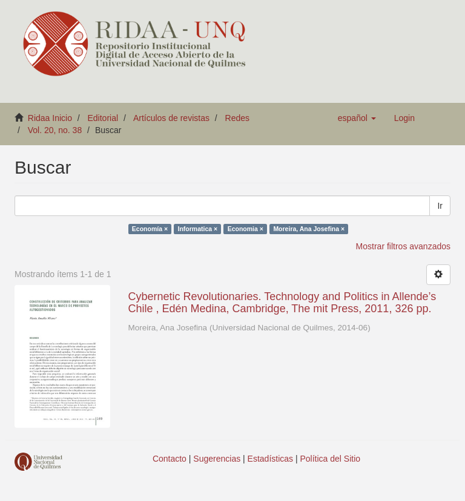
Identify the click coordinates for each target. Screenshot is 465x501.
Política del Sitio (330, 458)
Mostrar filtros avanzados (403, 246)
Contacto (169, 458)
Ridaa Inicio (50, 118)
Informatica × (198, 228)
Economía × (150, 228)
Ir (440, 206)
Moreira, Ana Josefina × (309, 228)
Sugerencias (216, 458)
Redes (237, 118)
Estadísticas (270, 458)
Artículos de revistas (171, 118)
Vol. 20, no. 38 (55, 130)
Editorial (103, 118)
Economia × (245, 228)
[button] (357, 118)
